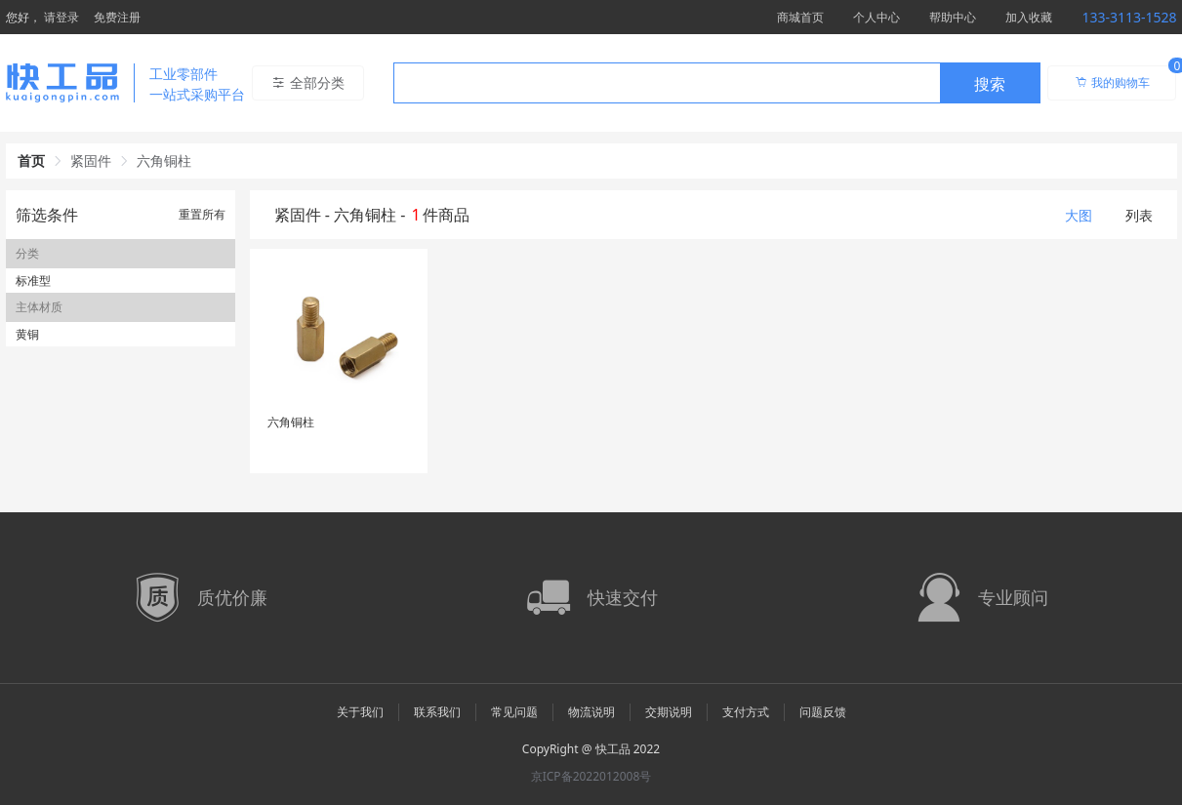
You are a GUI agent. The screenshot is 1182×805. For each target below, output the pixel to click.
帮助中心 (952, 17)
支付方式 (745, 712)
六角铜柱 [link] (164, 160)
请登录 (61, 17)
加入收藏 (1028, 17)
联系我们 (437, 712)
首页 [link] (31, 160)
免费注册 (117, 17)
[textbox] (666, 83)
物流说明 (591, 712)
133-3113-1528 (1128, 17)
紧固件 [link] (90, 160)
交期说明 (668, 712)
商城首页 (800, 17)
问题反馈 (822, 712)
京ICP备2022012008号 (591, 776)
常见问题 (514, 712)
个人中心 (876, 17)
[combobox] (716, 82)
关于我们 (360, 712)
